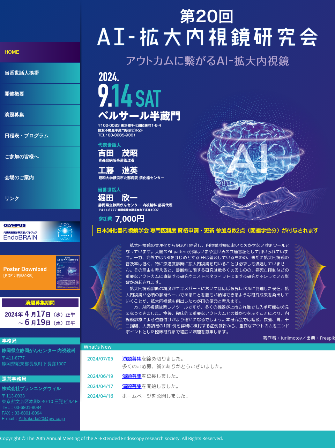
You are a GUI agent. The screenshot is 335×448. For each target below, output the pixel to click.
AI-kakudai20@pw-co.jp (41, 418)
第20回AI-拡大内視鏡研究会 (207, 26)
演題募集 (132, 358)
